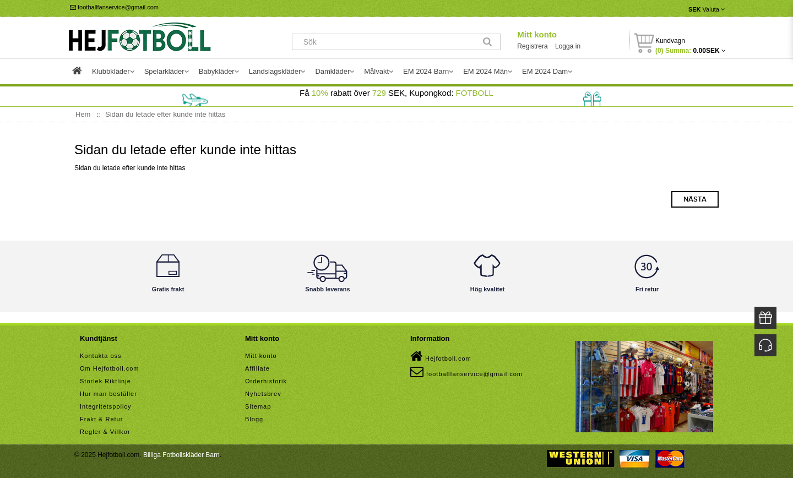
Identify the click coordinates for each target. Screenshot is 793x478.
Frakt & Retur (101, 419)
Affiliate (257, 368)
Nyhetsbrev (263, 393)
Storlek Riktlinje (105, 381)
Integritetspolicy (105, 406)
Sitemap (258, 406)
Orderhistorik (266, 381)
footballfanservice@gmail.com (114, 7)
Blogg (254, 419)
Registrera (532, 46)
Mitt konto (537, 34)
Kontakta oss (101, 355)
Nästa (695, 199)
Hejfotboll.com (440, 356)
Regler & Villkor (105, 431)
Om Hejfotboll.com (109, 368)
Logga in (567, 46)
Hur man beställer (108, 393)
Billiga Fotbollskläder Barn (181, 455)
